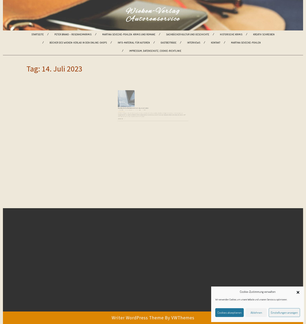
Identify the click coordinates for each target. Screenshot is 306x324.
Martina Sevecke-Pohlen (246, 42)
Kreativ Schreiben (264, 34)
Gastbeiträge (168, 42)
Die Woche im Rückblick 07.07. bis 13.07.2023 (139, 105)
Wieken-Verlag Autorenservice (153, 15)
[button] (298, 292)
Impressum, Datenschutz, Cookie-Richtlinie (155, 50)
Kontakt (215, 42)
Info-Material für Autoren (134, 42)
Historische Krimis (231, 34)
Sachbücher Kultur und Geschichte (187, 34)
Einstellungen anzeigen (284, 312)
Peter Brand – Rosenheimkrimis (73, 34)
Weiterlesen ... (130, 113)
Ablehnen (256, 312)
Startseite (37, 34)
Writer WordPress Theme (138, 317)
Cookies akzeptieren (229, 312)
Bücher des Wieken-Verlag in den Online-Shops (78, 42)
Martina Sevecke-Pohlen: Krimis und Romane (128, 34)
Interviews (193, 42)
